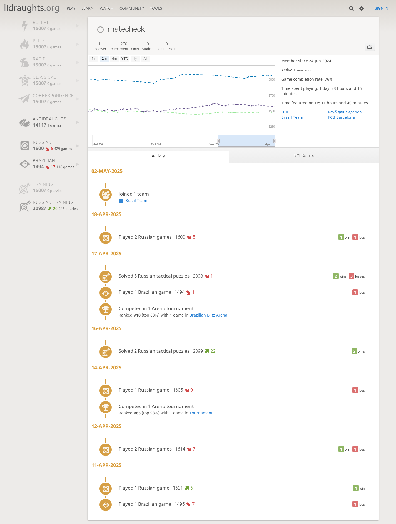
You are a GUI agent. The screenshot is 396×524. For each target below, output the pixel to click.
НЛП (285, 112)
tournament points (124, 46)
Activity (158, 156)
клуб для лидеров (345, 112)
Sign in (381, 8)
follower (99, 46)
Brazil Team (292, 117)
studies (148, 46)
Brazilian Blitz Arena (208, 315)
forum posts (166, 46)
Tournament (201, 413)
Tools (156, 8)
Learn (87, 8)
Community (131, 8)
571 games (303, 155)
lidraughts (31, 7)
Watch (106, 8)
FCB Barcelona (341, 117)
